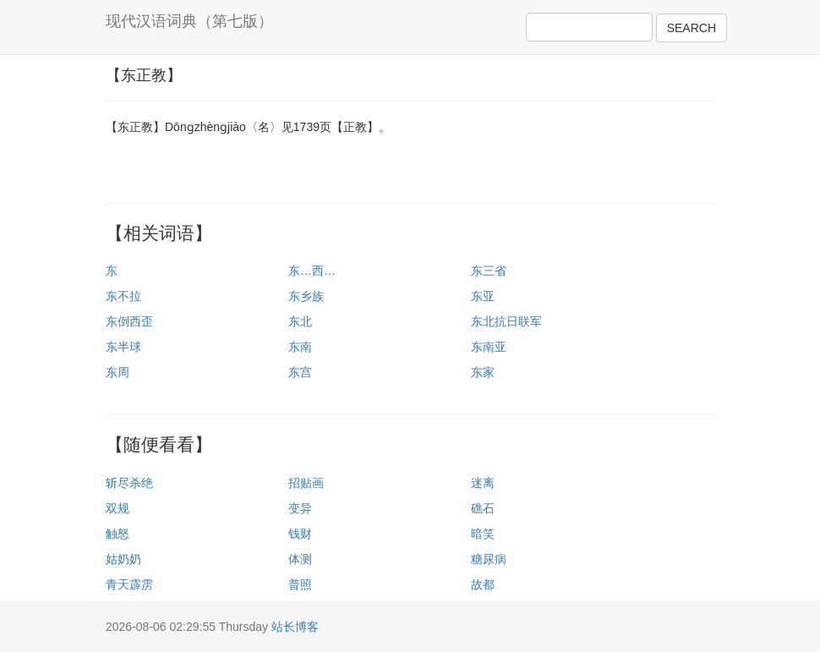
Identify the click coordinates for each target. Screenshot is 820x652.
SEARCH (691, 28)
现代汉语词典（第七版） (189, 21)
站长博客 (295, 626)
